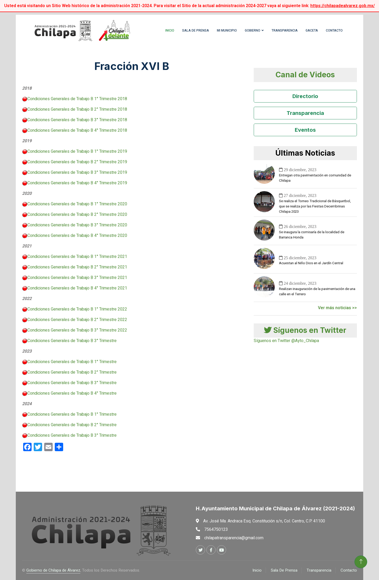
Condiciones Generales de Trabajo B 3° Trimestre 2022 (77, 330)
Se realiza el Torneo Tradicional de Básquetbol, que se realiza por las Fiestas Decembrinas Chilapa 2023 (315, 206)
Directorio (305, 96)
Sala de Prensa (195, 30)
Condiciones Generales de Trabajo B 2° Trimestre (72, 372)
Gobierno (252, 30)
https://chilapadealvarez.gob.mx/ (342, 6)
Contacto (334, 30)
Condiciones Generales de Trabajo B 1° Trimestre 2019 (77, 151)
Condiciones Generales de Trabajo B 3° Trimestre (72, 341)
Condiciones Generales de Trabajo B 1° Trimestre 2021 (77, 256)
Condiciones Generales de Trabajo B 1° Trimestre (72, 362)
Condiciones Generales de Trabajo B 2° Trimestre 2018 (77, 109)
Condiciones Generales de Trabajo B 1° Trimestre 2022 (77, 309)
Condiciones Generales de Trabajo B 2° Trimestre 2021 (77, 267)
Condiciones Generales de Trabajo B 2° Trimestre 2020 (77, 214)
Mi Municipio (227, 30)
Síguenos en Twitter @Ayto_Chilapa (286, 341)
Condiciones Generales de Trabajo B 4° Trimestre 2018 (77, 130)
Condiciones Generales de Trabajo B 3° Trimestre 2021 (77, 277)
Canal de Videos (305, 74)
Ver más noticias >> (337, 308)
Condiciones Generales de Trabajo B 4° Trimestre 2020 (77, 235)
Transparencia (285, 30)
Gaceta (312, 30)
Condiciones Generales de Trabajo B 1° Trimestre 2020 (77, 204)
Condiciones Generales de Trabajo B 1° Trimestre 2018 (77, 99)
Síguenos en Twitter (305, 330)
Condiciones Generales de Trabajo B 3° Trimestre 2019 (77, 172)
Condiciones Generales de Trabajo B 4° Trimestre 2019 (77, 183)
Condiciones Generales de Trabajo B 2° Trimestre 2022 (77, 320)
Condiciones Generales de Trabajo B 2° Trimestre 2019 (77, 162)
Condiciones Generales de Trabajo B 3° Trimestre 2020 (77, 225)
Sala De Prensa (284, 570)
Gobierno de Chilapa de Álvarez (53, 570)
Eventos (305, 130)
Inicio (169, 30)
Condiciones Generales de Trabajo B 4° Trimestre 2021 (77, 288)
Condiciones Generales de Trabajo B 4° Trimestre (72, 393)
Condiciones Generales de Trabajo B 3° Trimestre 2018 (77, 120)
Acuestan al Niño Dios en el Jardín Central (311, 263)
